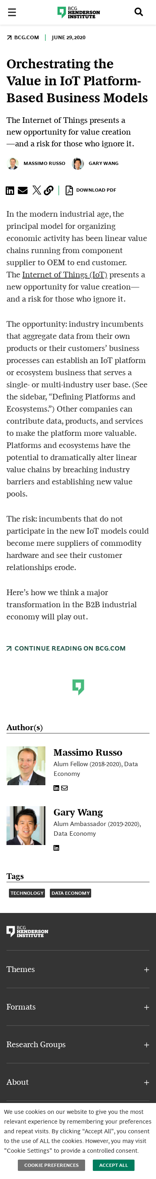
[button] (11, 190)
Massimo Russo (35, 164)
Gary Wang (95, 164)
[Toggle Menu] (14, 13)
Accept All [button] (113, 1165)
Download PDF (91, 190)
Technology (27, 893)
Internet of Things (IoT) (64, 274)
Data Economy (70, 893)
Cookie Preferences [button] (51, 1165)
